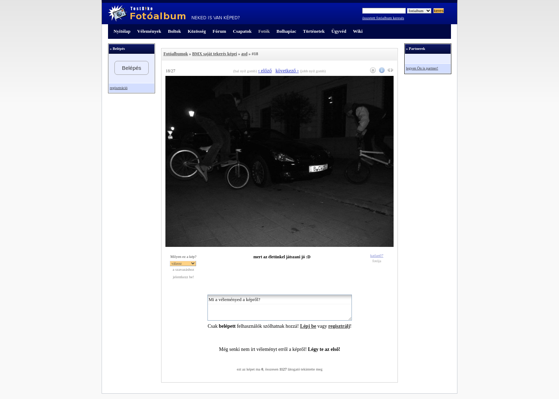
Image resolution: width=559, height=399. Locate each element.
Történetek (314, 31)
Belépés (131, 68)
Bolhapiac (286, 31)
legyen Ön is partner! (422, 68)
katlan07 (377, 256)
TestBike (174, 13)
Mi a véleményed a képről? (279, 308)
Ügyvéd (338, 31)
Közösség (197, 31)
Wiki (358, 31)
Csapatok (242, 31)
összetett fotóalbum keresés (383, 18)
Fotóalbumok (175, 53)
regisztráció (119, 88)
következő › (287, 70)
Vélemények (149, 31)
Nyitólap (122, 31)
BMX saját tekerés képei (214, 53)
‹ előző (265, 70)
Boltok (174, 31)
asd (244, 53)
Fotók (264, 31)
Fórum (219, 31)
